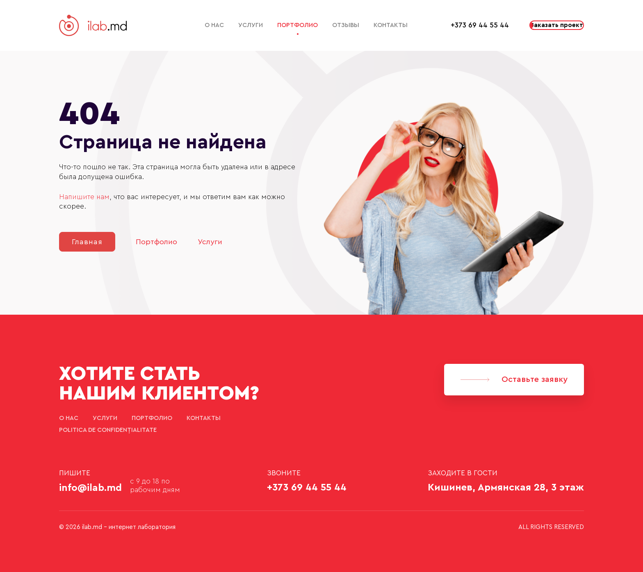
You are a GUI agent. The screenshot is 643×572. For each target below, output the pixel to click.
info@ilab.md (90, 488)
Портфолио (297, 25)
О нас (214, 25)
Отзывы (345, 25)
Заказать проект (556, 25)
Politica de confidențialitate (108, 430)
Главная (87, 241)
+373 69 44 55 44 (480, 25)
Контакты (391, 25)
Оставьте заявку (514, 379)
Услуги (250, 25)
